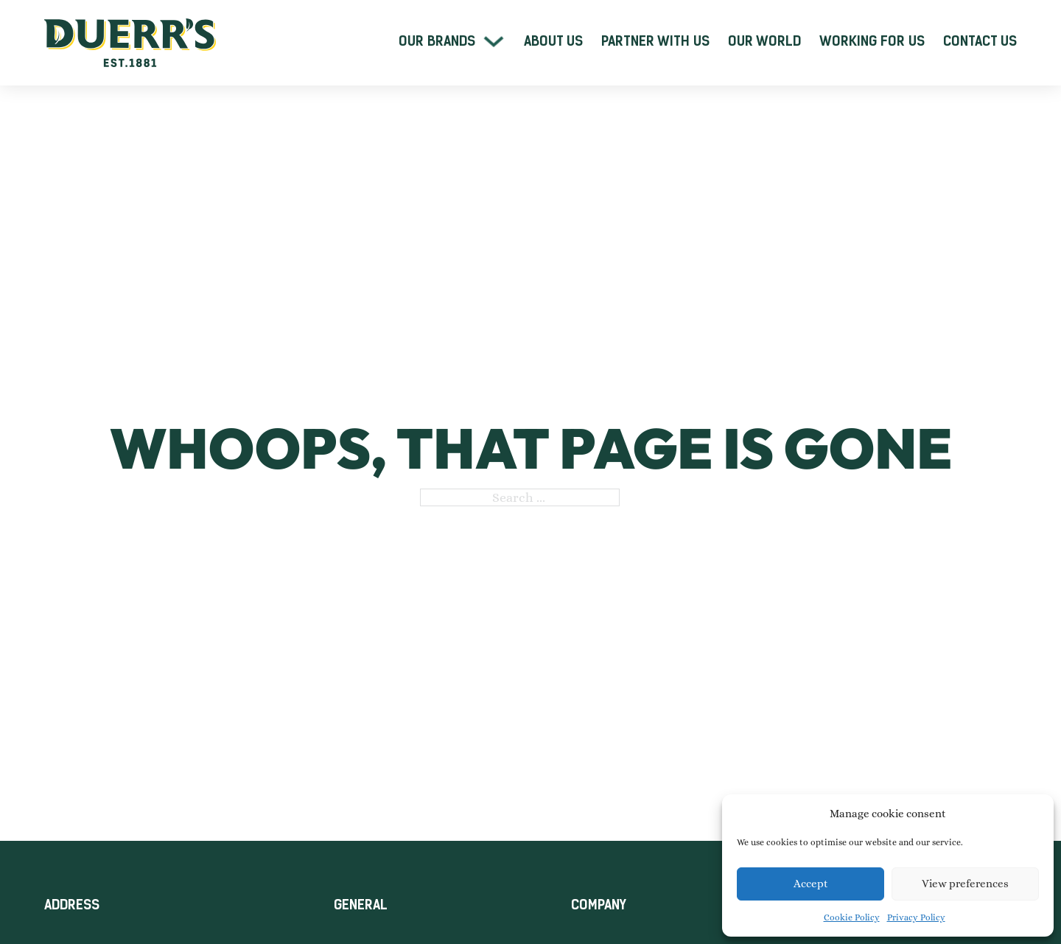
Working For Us (872, 41)
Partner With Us (655, 41)
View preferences (965, 883)
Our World (764, 41)
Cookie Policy (852, 917)
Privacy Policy (916, 917)
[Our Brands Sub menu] (493, 41)
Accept (811, 883)
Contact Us (980, 41)
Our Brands (437, 41)
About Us (553, 41)
